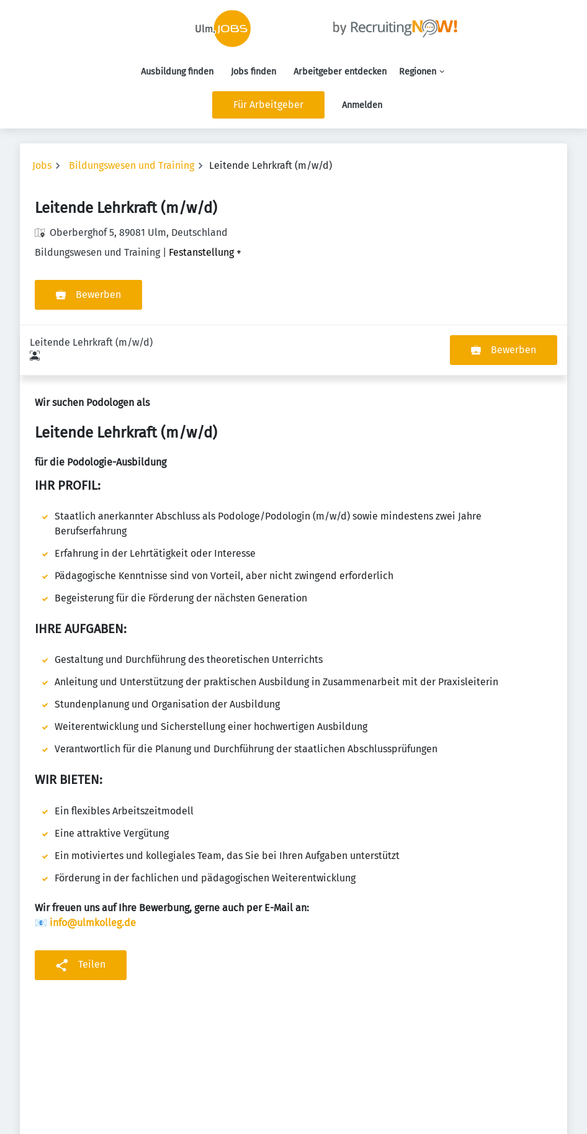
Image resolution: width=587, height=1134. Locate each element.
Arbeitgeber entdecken (340, 71)
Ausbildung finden (177, 71)
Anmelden (362, 105)
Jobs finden (253, 71)
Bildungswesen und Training (131, 165)
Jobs (42, 165)
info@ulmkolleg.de (93, 872)
